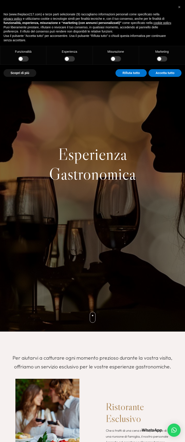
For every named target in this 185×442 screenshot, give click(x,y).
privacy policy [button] (13, 18)
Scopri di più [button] (20, 73)
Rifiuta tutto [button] (131, 73)
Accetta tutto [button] (165, 73)
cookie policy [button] (162, 23)
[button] (174, 430)
